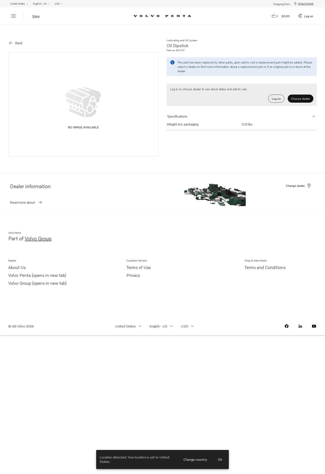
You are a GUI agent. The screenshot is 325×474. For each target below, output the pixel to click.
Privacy (133, 269)
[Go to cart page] (281, 16)
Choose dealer (300, 93)
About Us (17, 262)
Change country (195, 459)
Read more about (26, 196)
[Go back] (15, 37)
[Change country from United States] (129, 320)
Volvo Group (38, 233)
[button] (242, 110)
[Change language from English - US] (161, 320)
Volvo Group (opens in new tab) (37, 277)
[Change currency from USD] (187, 320)
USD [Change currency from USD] (59, 3)
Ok (220, 459)
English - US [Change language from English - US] (41, 3)
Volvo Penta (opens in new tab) (37, 269)
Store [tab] (36, 16)
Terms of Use (138, 261)
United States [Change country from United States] (19, 3)
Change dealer (299, 179)
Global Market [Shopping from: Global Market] (303, 3)
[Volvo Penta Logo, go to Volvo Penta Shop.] (162, 16)
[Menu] (13, 16)
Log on (276, 93)
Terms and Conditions (265, 261)
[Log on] (305, 16)
